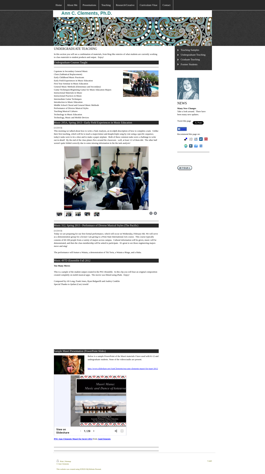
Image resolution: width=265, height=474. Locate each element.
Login (210, 461)
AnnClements (104, 439)
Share (182, 129)
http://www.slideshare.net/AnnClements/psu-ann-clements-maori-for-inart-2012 (123, 368)
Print (60, 461)
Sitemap (68, 461)
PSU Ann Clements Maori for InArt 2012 (73, 439)
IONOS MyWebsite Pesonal (90, 469)
